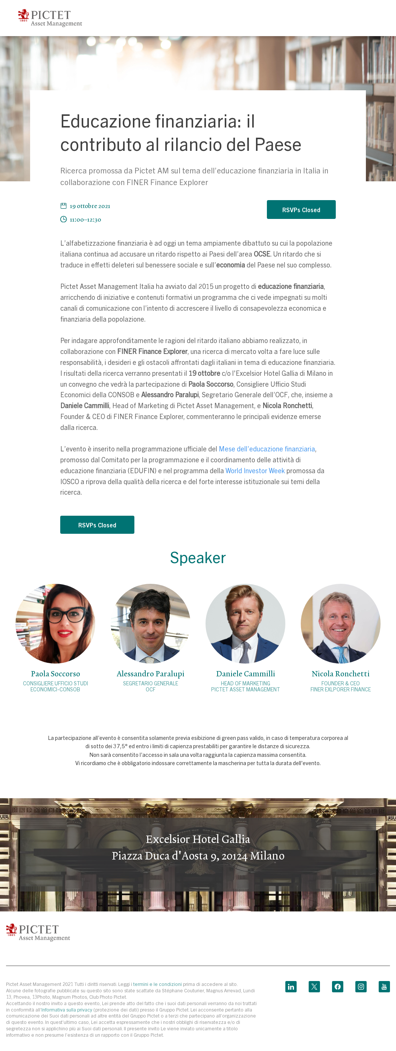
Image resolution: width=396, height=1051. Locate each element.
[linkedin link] (291, 985)
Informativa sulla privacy (67, 1009)
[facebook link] (338, 985)
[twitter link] (314, 985)
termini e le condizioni (157, 984)
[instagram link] (361, 985)
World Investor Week (255, 470)
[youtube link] (384, 985)
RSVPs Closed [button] (301, 210)
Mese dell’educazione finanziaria (267, 448)
